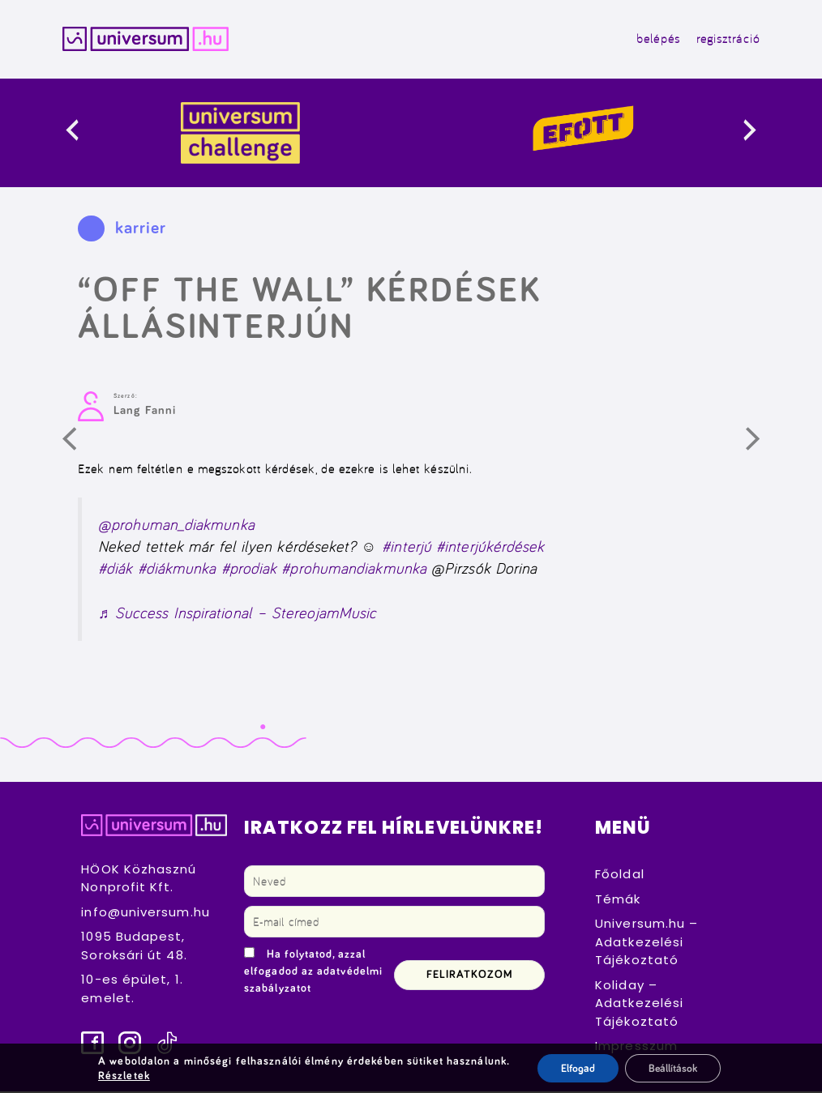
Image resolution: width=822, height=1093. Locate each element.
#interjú (406, 548)
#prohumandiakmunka (353, 570)
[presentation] (84, 134)
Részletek (122, 1075)
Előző (80, 446)
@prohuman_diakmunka (176, 525)
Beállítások (673, 1068)
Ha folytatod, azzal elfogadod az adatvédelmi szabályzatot (313, 973)
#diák (115, 570)
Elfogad (576, 1068)
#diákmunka (177, 570)
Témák (617, 899)
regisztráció (725, 39)
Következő (763, 446)
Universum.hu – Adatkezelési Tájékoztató (646, 943)
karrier (141, 229)
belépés (656, 39)
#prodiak (249, 570)
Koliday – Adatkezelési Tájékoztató (639, 1004)
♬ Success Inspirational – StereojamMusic (237, 614)
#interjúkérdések (490, 548)
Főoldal (619, 875)
